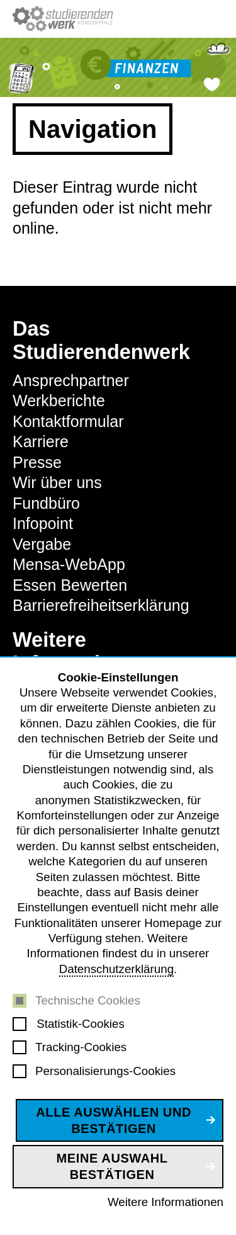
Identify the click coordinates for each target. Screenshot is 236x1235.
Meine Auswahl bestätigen (112, 1166)
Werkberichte (59, 400)
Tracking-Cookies (80, 1047)
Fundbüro (46, 503)
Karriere (41, 441)
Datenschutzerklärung (116, 969)
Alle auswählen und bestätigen (113, 1120)
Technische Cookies (87, 1000)
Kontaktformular (68, 421)
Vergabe (42, 544)
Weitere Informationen (165, 1202)
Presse (37, 462)
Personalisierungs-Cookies (105, 1071)
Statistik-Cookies (81, 1023)
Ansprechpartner (71, 380)
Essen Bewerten (70, 585)
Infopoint (43, 523)
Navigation (92, 129)
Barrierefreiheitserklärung (101, 605)
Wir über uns (57, 482)
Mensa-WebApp (69, 564)
